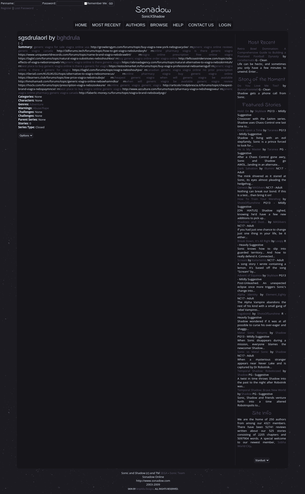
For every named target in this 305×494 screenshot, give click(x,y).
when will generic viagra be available (196, 77)
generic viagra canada (35, 51)
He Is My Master (249, 149)
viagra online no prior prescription (208, 70)
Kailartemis (259, 260)
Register (6, 8)
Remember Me (97, 3)
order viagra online (165, 58)
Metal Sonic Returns (252, 333)
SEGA (164, 473)
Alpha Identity (247, 294)
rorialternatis (246, 60)
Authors (135, 25)
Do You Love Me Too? (258, 85)
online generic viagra (125, 85)
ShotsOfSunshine (248, 203)
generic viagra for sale (49, 47)
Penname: (7, 3)
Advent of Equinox (249, 275)
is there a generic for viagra (90, 66)
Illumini (269, 168)
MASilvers (258, 187)
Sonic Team (177, 473)
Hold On (243, 111)
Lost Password (24, 8)
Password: (49, 3)
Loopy (279, 241)
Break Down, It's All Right (254, 241)
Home (81, 25)
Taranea (272, 130)
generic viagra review (215, 81)
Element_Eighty (276, 294)
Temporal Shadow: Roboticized (259, 371)
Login (225, 25)
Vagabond (244, 313)
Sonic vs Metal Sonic (252, 352)
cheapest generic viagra (134, 77)
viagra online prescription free (171, 54)
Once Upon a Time (249, 130)
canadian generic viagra (164, 70)
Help (178, 25)
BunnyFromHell (247, 89)
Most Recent (106, 25)
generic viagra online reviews (213, 47)
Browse (159, 25)
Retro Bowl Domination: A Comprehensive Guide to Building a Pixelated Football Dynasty (261, 52)
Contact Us (201, 25)
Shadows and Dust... (251, 222)
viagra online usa (77, 47)
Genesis (242, 187)
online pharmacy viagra (172, 51)
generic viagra (151, 85)
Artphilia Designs (145, 488)
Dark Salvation (247, 168)
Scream (242, 260)
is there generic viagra (213, 51)
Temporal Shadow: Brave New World (261, 390)
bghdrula (68, 37)
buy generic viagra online (135, 58)
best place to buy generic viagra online (46, 66)
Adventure (36, 104)
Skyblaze (260, 111)
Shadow (281, 333)
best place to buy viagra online (80, 89)
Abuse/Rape (41, 108)
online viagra (221, 54)
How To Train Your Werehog (258, 199)
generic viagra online (77, 62)
